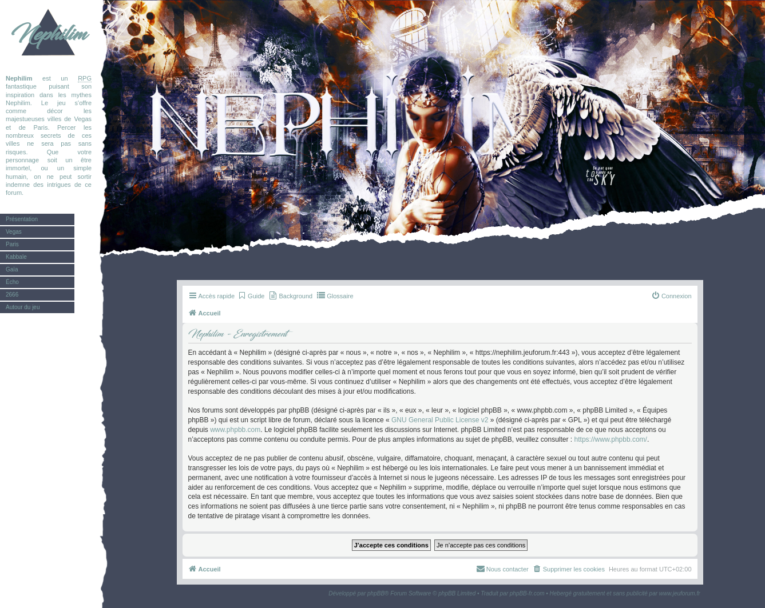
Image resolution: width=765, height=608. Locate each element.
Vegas (14, 232)
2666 (12, 294)
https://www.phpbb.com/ (610, 439)
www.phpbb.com (235, 430)
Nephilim (48, 34)
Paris (12, 244)
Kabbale (16, 257)
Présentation (22, 219)
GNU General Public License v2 (439, 420)
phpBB (376, 593)
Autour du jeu (23, 307)
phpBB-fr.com (527, 593)
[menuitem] (250, 296)
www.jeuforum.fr (679, 593)
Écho (12, 282)
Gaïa (12, 269)
